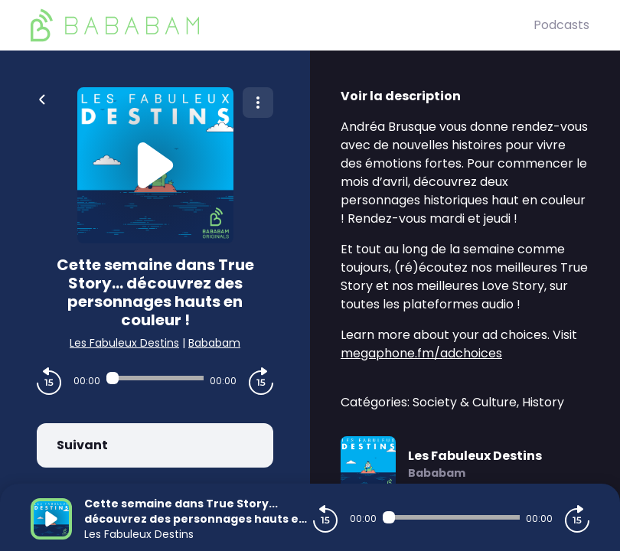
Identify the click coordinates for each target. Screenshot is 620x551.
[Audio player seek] (155, 378)
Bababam (214, 342)
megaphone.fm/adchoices (421, 353)
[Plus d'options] (258, 102)
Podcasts (561, 25)
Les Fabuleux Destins (124, 342)
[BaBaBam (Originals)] (282, 25)
